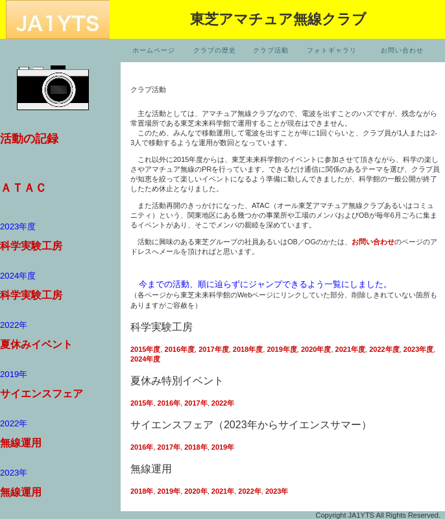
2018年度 (248, 349)
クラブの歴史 (214, 50)
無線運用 (21, 442)
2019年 (222, 447)
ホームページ (153, 50)
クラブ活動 (271, 50)
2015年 (141, 403)
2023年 (276, 491)
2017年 (195, 403)
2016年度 (180, 349)
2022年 (222, 403)
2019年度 (281, 349)
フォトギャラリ (332, 50)
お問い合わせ (402, 50)
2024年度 (145, 359)
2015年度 (145, 349)
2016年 (169, 403)
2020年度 (316, 349)
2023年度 (418, 349)
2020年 (195, 491)
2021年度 (350, 349)
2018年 (195, 447)
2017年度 (213, 349)
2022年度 (384, 349)
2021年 (222, 491)
